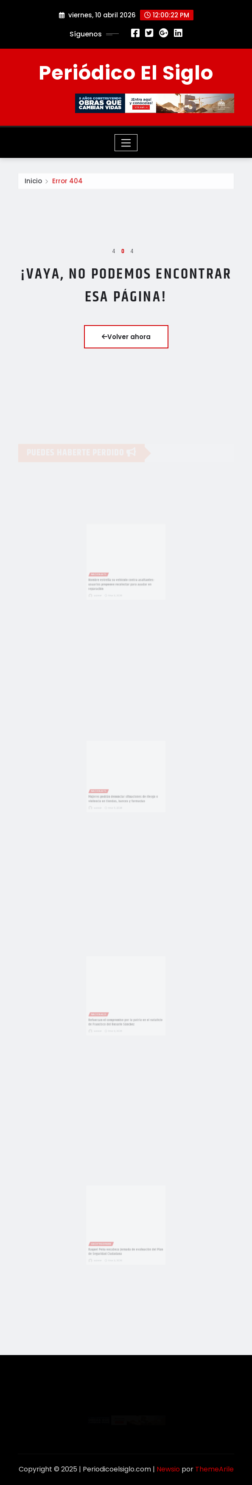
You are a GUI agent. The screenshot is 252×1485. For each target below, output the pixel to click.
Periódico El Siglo (126, 72)
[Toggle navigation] (126, 142)
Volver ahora (126, 336)
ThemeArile (214, 1469)
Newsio (168, 1469)
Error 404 (67, 183)
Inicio (33, 183)
